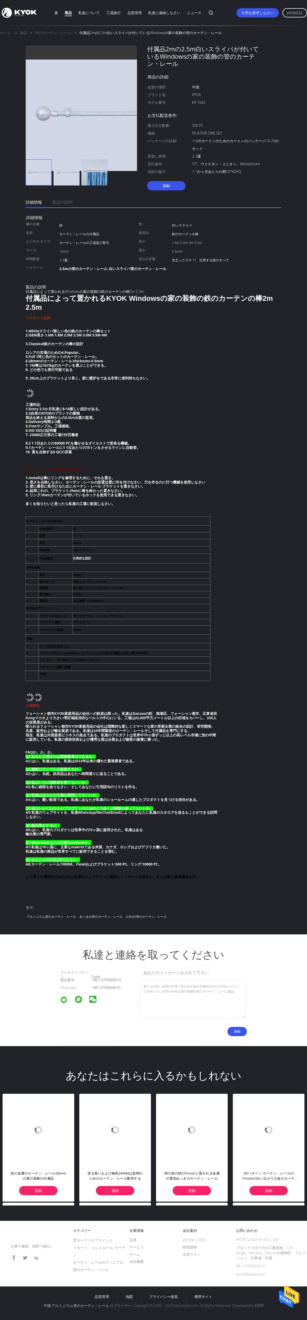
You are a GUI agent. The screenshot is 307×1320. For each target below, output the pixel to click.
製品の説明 (62, 202)
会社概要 (136, 1261)
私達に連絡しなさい (164, 12)
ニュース (194, 12)
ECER (259, 1305)
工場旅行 (113, 12)
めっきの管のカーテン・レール (101, 916)
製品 (68, 12)
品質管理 (134, 12)
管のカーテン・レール (91, 1269)
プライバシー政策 (163, 1296)
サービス (136, 1247)
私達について (89, 12)
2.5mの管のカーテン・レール (146, 916)
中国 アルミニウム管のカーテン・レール (76, 1305)
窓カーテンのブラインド (93, 1240)
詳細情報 (34, 202)
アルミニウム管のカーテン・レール (51, 916)
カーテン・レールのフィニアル (98, 1262)
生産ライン (192, 1254)
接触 (166, 185)
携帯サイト (203, 1296)
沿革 (133, 1240)
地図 (129, 1296)
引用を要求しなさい (258, 12)
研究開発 (190, 1247)
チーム (134, 1254)
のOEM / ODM (194, 1240)
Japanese (295, 13)
